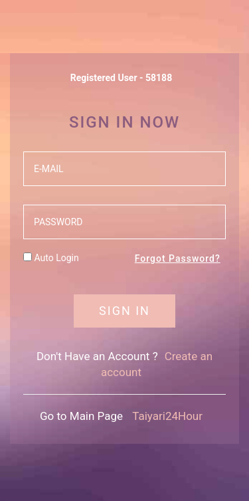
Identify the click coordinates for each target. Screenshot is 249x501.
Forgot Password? (177, 258)
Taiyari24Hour (167, 416)
